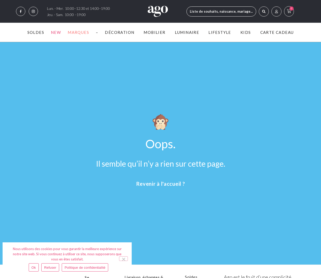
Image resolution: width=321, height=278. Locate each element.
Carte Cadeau (277, 32)
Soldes (35, 32)
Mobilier (156, 32)
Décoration (121, 32)
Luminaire (188, 32)
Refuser (50, 267)
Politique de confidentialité (85, 267)
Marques (78, 32)
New (56, 32)
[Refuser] (123, 258)
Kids (247, 32)
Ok (34, 267)
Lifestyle (221, 32)
